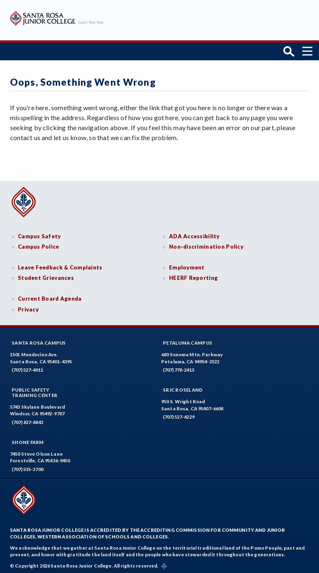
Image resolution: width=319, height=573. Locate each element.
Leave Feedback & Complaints (60, 265)
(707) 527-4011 (27, 367)
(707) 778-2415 (178, 367)
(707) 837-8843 (27, 420)
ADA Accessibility (194, 234)
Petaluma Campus (187, 340)
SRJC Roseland (183, 387)
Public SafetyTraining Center (34, 390)
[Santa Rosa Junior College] (56, 24)
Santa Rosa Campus (39, 340)
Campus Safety (39, 234)
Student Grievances (46, 275)
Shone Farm (28, 440)
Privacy (28, 307)
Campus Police (38, 244)
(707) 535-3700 (27, 467)
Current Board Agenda (50, 296)
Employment (187, 265)
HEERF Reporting (193, 275)
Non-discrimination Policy (206, 244)
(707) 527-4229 (178, 414)
